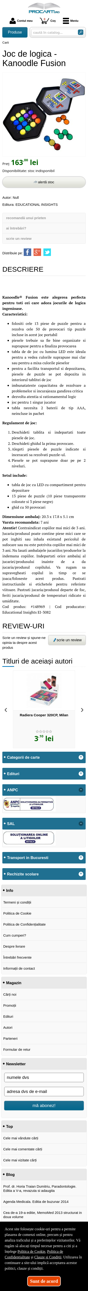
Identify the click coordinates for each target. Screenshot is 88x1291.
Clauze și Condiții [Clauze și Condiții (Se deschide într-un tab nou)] (47, 1257)
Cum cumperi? (14, 935)
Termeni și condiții (17, 902)
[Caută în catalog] (80, 32)
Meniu (71, 21)
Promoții (9, 1005)
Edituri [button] (13, 774)
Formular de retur (17, 1049)
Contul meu (21, 21)
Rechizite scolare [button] (23, 874)
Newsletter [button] (16, 1064)
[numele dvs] (44, 1077)
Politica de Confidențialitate (24, 924)
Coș (48, 21)
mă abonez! (44, 1105)
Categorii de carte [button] (23, 757)
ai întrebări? (16, 228)
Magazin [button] (13, 983)
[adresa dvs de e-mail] (44, 1091)
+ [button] (81, 757)
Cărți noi (9, 994)
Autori (7, 1027)
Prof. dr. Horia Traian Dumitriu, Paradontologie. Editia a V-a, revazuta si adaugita (40, 1188)
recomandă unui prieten (26, 218)
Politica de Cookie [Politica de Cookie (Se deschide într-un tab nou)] (31, 1251)
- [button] (81, 790)
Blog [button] (10, 1174)
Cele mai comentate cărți (22, 1149)
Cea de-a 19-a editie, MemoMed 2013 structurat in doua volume (42, 1215)
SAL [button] (11, 824)
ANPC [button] (12, 790)
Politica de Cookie (17, 913)
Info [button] (9, 890)
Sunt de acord (44, 1281)
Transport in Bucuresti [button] (27, 858)
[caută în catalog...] (53, 32)
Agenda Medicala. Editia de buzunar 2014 (36, 1202)
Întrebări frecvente (17, 957)
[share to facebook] (27, 252)
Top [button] (9, 1126)
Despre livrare (14, 946)
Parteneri (10, 1038)
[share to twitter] (47, 252)
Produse (15, 32)
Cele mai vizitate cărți (20, 1160)
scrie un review (18, 238)
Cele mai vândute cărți (20, 1138)
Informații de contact (19, 968)
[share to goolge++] (37, 252)
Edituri (8, 1016)
